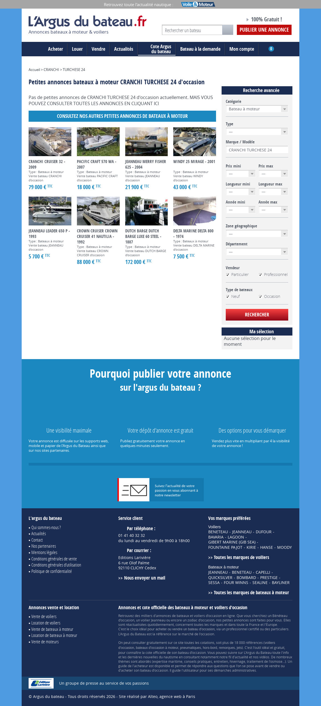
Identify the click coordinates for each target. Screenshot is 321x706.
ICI (156, 103)
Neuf (233, 296)
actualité (241, 657)
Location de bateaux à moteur (54, 635)
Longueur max (270, 184)
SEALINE (260, 582)
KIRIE (251, 547)
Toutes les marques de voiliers (241, 557)
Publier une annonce (264, 29)
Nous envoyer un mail (144, 578)
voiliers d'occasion (208, 615)
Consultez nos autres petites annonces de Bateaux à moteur (122, 116)
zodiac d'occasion (200, 620)
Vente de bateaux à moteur (52, 629)
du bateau (156, 49)
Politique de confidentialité (51, 571)
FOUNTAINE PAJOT (225, 547)
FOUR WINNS (236, 582)
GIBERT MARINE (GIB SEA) (231, 542)
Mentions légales (44, 552)
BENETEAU (218, 531)
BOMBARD (246, 577)
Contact (37, 540)
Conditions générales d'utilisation (56, 565)
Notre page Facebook (230, 20)
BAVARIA (216, 537)
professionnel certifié (242, 629)
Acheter (55, 48)
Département (236, 244)
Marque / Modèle (240, 142)
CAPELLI (263, 572)
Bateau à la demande (200, 48)
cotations (207, 642)
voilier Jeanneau (153, 620)
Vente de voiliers (43, 616)
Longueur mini (238, 184)
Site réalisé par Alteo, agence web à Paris (157, 696)
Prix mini (233, 166)
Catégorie (233, 101)
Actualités (123, 48)
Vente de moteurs (45, 641)
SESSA (214, 582)
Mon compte (241, 48)
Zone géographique (241, 226)
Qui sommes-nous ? (46, 527)
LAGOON (236, 537)
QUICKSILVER (220, 577)
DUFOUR (264, 531)
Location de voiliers (45, 622)
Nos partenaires (43, 546)
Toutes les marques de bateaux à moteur (251, 592)
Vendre (98, 48)
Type (229, 124)
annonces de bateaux (172, 615)
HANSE (266, 547)
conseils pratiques (198, 661)
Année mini (235, 202)
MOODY (284, 547)
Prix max (266, 166)
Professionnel (273, 274)
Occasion (269, 296)
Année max (268, 202)
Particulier (237, 274)
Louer (77, 48)
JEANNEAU (242, 531)
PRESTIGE (269, 577)
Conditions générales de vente (54, 558)
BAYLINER (281, 582)
